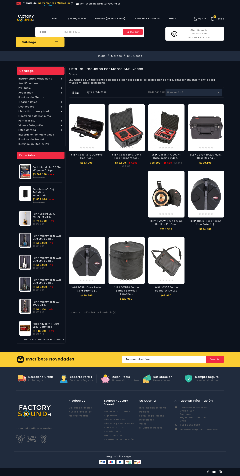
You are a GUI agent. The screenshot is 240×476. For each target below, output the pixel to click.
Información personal (153, 407)
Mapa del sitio (113, 435)
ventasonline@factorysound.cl (199, 429)
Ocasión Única (28, 102)
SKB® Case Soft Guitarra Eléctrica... (87, 156)
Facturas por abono (151, 415)
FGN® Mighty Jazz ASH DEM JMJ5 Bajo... (47, 237)
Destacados (26, 106)
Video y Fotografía (30, 125)
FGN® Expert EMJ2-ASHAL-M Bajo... (45, 215)
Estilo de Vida (27, 130)
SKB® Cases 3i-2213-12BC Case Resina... (206, 156)
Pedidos (144, 411)
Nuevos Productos (80, 411)
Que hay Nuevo (76, 18)
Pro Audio (24, 88)
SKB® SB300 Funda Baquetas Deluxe (166, 289)
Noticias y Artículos (147, 18)
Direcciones (146, 419)
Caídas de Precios (80, 407)
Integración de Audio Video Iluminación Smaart (36, 137)
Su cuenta (147, 401)
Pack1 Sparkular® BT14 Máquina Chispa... (47, 169)
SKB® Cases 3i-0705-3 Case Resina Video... (126, 156)
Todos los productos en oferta (44, 339)
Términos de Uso (114, 419)
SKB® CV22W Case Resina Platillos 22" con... (166, 222)
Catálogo (26, 71)
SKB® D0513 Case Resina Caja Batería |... (206, 222)
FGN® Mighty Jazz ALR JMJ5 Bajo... (46, 303)
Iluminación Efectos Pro (34, 144)
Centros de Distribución (119, 439)
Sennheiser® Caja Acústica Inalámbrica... (44, 192)
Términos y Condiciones (119, 423)
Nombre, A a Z (193, 92)
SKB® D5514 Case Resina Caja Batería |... (86, 289)
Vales (142, 423)
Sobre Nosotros (114, 427)
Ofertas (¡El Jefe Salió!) (110, 18)
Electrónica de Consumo (34, 116)
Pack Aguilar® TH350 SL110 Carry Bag (46, 325)
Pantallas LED (27, 120)
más (173, 18)
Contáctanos (112, 431)
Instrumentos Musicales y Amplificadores (35, 81)
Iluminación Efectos (31, 97)
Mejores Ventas (78, 415)
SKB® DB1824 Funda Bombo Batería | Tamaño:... (126, 291)
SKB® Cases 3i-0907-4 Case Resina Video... (166, 156)
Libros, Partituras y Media (34, 111)
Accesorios (25, 92)
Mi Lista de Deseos (150, 427)
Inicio (54, 18)
